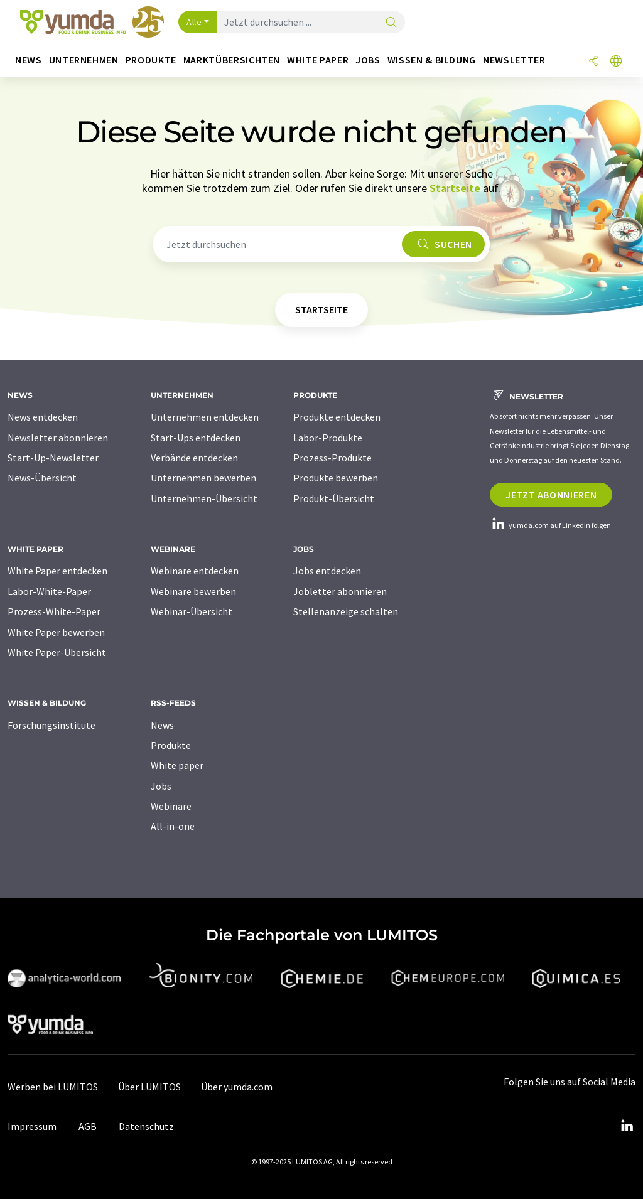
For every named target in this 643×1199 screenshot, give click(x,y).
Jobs (161, 786)
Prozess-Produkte (332, 457)
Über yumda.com (237, 1086)
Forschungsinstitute (51, 725)
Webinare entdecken (195, 570)
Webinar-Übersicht (191, 611)
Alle (194, 22)
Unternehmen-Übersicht (204, 498)
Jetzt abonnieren (551, 494)
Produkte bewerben (335, 477)
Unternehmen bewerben (203, 477)
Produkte (171, 745)
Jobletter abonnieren (340, 591)
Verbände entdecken (194, 457)
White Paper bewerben (56, 632)
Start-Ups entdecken (195, 437)
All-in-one (173, 826)
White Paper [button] (318, 60)
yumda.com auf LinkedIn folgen (550, 525)
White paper (177, 765)
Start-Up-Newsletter (53, 457)
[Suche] (391, 23)
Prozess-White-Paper (54, 611)
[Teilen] (593, 62)
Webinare (171, 806)
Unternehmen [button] (84, 60)
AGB (87, 1126)
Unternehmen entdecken (205, 417)
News (162, 725)
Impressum (32, 1126)
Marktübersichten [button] (231, 60)
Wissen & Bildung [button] (431, 60)
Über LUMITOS (149, 1086)
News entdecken (43, 417)
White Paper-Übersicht (57, 652)
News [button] (28, 60)
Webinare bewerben (193, 591)
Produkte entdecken (337, 417)
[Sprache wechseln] (616, 62)
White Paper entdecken (57, 570)
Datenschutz (146, 1126)
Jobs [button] (368, 60)
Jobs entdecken (327, 570)
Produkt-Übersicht (333, 498)
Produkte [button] (151, 60)
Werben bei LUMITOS (53, 1086)
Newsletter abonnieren (58, 437)
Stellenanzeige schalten (345, 611)
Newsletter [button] (514, 60)
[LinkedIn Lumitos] (626, 1126)
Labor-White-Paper (49, 591)
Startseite (455, 188)
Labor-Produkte (327, 437)
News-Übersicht (42, 477)
